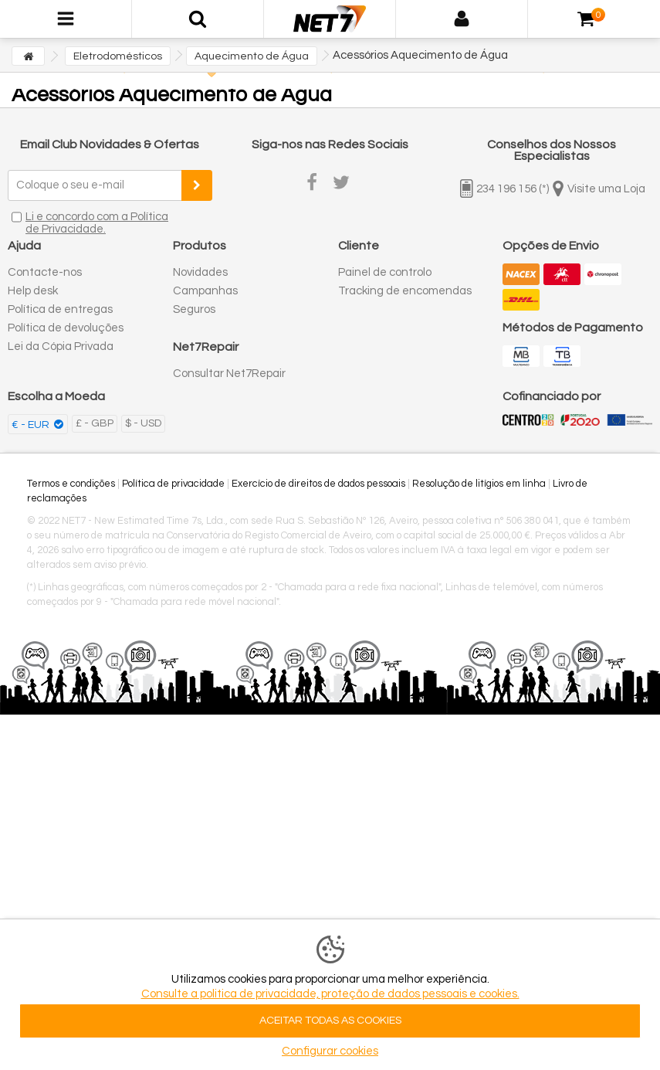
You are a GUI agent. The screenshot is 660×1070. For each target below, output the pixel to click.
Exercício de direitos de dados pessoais (318, 483)
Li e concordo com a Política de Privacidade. (96, 223)
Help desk (33, 291)
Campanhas (205, 291)
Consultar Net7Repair (229, 373)
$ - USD (143, 423)
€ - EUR (32, 425)
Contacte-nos (45, 272)
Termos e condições (71, 483)
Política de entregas (60, 309)
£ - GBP (94, 423)
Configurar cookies (330, 1051)
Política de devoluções (66, 328)
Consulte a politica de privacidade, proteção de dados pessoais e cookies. (330, 994)
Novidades (200, 272)
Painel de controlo (385, 272)
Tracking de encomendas (405, 291)
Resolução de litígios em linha (479, 483)
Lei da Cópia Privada (60, 346)
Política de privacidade (173, 483)
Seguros (194, 309)
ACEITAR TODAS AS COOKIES (330, 1020)
